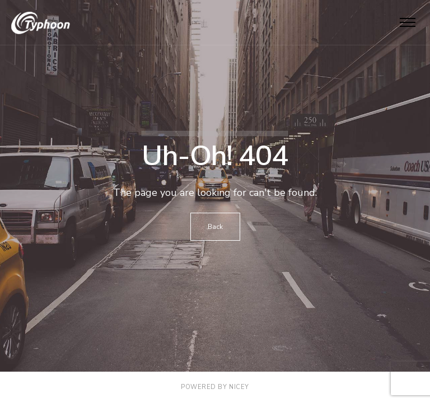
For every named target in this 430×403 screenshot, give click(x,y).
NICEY (239, 387)
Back (215, 226)
